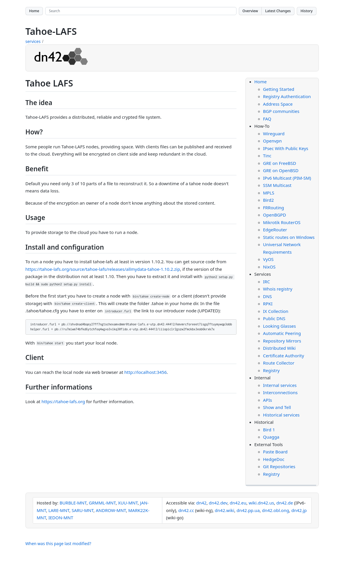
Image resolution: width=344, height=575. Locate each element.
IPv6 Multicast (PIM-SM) (287, 178)
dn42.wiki (224, 510)
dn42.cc (186, 510)
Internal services (280, 385)
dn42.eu (238, 503)
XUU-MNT (128, 503)
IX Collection (275, 311)
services (33, 41)
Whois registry (277, 289)
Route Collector (278, 363)
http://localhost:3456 (145, 372)
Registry (271, 370)
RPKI (268, 304)
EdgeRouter (275, 229)
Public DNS (274, 318)
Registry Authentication (287, 96)
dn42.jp (299, 510)
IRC (266, 281)
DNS (267, 296)
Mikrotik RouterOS (282, 222)
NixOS (269, 267)
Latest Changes (278, 10)
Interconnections (280, 392)
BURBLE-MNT (72, 503)
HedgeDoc (274, 459)
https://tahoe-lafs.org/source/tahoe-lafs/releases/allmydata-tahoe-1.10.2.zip (103, 269)
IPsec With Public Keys (285, 148)
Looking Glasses (279, 326)
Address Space (278, 104)
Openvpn (272, 141)
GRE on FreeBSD (279, 163)
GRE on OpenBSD (281, 170)
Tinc (267, 155)
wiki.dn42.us (261, 503)
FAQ (267, 119)
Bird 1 (269, 429)
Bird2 (268, 200)
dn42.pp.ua (248, 510)
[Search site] (140, 11)
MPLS (268, 193)
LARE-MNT (58, 510)
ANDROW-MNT (111, 510)
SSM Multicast (277, 185)
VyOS (268, 259)
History (306, 10)
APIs (267, 400)
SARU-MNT (82, 510)
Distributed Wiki (279, 348)
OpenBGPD (274, 215)
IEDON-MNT (60, 517)
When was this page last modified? (58, 543)
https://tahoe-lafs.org (63, 401)
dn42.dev (218, 503)
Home (34, 10)
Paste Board (275, 452)
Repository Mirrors (282, 341)
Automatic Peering (282, 333)
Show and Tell (277, 407)
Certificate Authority (283, 355)
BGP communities (281, 111)
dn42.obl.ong (275, 510)
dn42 (201, 503)
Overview (250, 10)
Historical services (281, 415)
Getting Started (278, 89)
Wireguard (274, 133)
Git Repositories (279, 466)
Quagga (271, 437)
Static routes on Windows (289, 237)
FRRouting (273, 207)
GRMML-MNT (102, 503)
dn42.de (284, 503)
